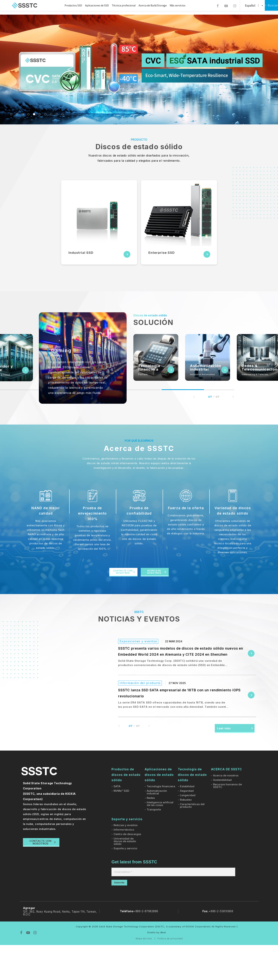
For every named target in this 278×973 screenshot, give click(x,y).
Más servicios (172, 5)
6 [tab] (40, 114)
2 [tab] (17, 114)
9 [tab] (57, 114)
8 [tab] (51, 114)
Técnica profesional (119, 5)
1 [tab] (11, 114)
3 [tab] (23, 114)
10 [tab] (63, 114)
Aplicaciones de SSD (92, 5)
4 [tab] (28, 114)
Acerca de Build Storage (148, 5)
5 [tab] (34, 114)
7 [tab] (45, 114)
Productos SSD (68, 5)
